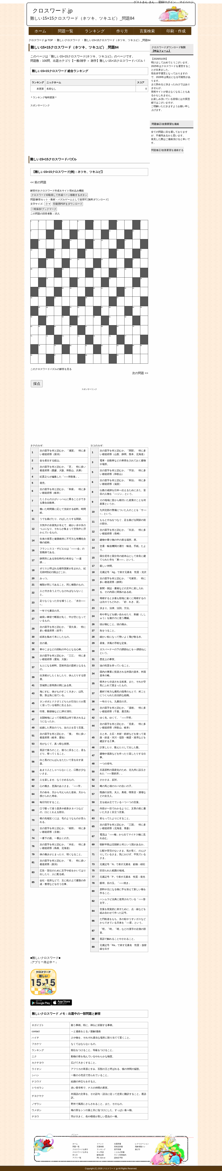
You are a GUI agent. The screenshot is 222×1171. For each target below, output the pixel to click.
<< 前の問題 (38, 182)
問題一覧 (65, 31)
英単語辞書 (118, 1147)
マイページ (186, 2)
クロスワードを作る (80, 1152)
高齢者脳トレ (140, 1147)
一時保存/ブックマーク (43, 209)
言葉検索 (147, 31)
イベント (100, 1144)
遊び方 (137, 1149)
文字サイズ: (37, 203)
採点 (36, 384)
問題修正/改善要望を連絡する (167, 150)
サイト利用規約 (120, 1155)
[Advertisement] (89, 131)
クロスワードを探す (80, 1149)
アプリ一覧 (76, 1158)
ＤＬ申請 (100, 1152)
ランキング (95, 31)
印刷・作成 (176, 31)
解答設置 (100, 1155)
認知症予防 (118, 1158)
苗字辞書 (117, 1149)
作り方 (122, 31)
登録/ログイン (167, 2)
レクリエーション (142, 1144)
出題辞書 (117, 1144)
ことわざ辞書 (119, 1152)
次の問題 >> (140, 373)
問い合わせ (101, 1158)
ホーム (40, 31)
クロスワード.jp (52, 10)
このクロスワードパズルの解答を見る (51, 369)
